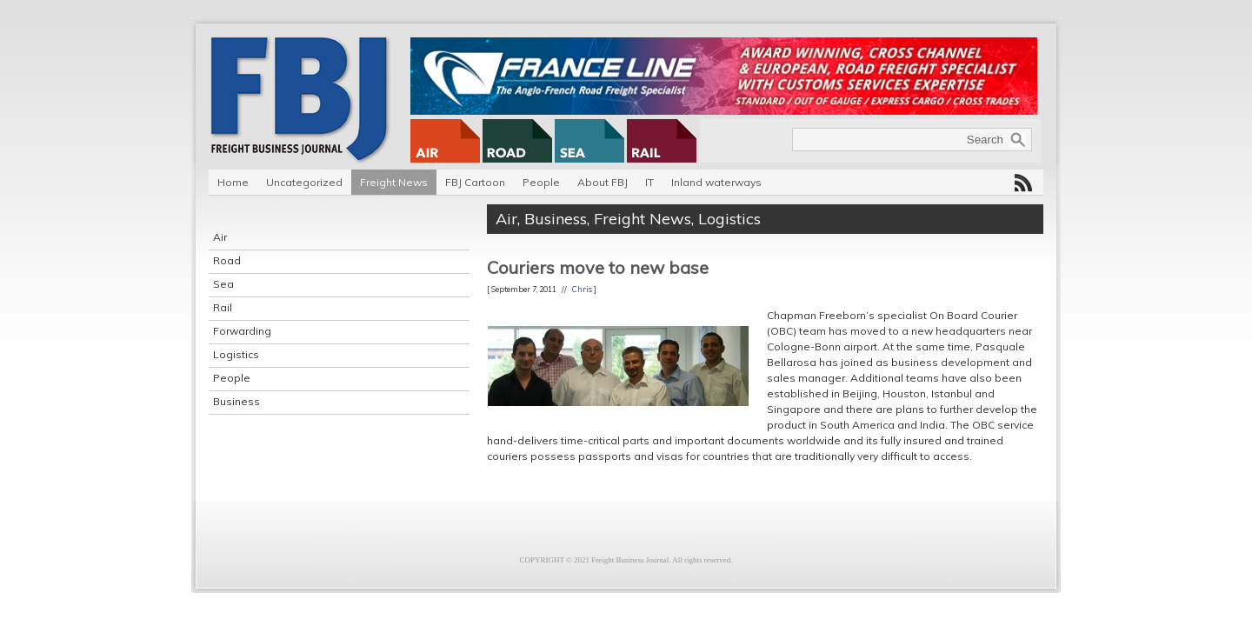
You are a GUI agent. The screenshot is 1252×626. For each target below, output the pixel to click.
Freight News (394, 182)
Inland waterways (716, 182)
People (541, 182)
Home (233, 182)
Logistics (236, 354)
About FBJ (602, 182)
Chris (582, 289)
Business (236, 401)
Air (220, 236)
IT (649, 182)
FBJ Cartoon (475, 182)
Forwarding (242, 330)
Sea (223, 283)
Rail (222, 307)
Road (227, 260)
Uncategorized (304, 182)
